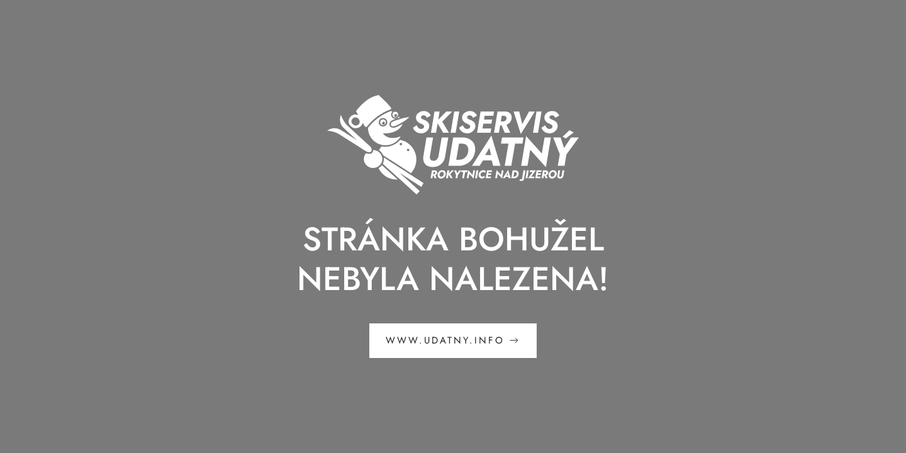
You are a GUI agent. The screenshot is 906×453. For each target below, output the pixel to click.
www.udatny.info (453, 340)
